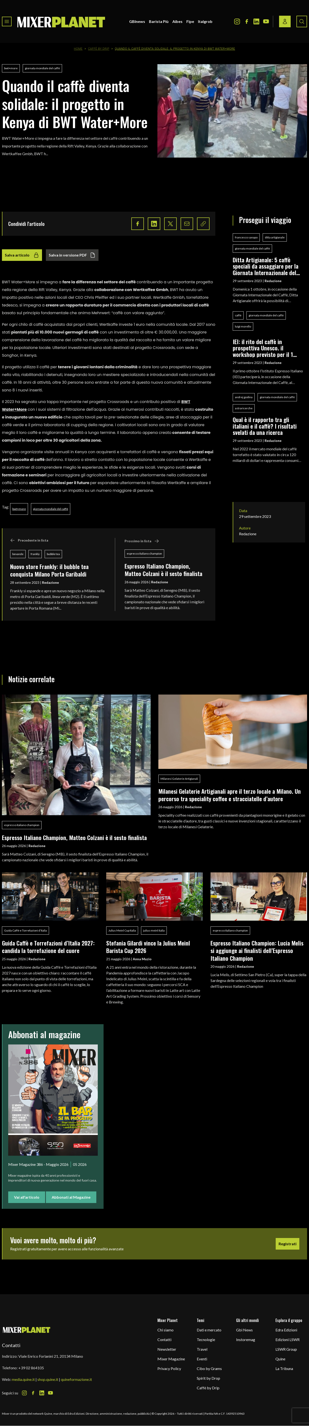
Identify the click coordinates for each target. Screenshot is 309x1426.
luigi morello (243, 326)
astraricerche (244, 408)
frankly (35, 554)
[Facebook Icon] (247, 21)
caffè (238, 315)
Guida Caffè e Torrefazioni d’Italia (25, 930)
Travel (202, 1349)
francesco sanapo (246, 237)
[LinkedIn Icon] (256, 21)
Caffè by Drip (98, 48)
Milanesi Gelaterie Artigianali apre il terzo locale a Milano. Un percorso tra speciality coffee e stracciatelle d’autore (229, 795)
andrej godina (244, 397)
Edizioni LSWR (287, 1339)
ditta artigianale (275, 237)
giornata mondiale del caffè (42, 68)
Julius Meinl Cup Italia (122, 930)
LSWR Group (286, 1349)
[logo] (61, 21)
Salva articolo (22, 255)
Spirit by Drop (208, 1378)
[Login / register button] (285, 21)
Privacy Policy (169, 1368)
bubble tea (53, 554)
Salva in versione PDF (72, 255)
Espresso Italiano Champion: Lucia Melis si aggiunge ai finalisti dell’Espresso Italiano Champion (257, 950)
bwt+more (11, 68)
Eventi (202, 1358)
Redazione (50, 582)
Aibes (177, 21)
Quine (280, 1358)
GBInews (137, 21)
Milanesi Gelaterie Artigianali (179, 778)
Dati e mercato (209, 1330)
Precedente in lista (29, 540)
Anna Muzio (142, 959)
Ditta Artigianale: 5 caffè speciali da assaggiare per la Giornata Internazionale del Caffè (265, 266)
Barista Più (159, 21)
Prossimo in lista (142, 541)
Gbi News (244, 1330)
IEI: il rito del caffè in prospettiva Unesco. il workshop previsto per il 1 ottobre (263, 347)
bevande (17, 554)
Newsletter (166, 1349)
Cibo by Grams (209, 1368)
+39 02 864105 (31, 1367)
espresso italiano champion (144, 553)
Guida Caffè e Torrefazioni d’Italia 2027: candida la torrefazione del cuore (48, 947)
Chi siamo (165, 1330)
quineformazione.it (76, 1379)
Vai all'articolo (26, 1197)
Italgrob (205, 21)
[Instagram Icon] (237, 21)
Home (78, 48)
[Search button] (301, 21)
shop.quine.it (47, 1379)
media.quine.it (23, 1379)
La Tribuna (284, 1368)
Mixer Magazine (171, 1358)
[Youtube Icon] (266, 21)
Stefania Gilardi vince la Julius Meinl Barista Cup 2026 (148, 947)
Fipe (190, 21)
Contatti (164, 1339)
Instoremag (245, 1339)
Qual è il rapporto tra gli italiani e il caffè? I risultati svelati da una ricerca (265, 425)
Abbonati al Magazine (71, 1197)
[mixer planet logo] (26, 1329)
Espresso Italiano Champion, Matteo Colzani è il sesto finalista (163, 570)
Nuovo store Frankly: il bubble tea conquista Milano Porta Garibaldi (49, 570)
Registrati (287, 1243)
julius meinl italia (154, 930)
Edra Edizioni (286, 1330)
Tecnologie (206, 1339)
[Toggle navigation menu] (7, 21)
